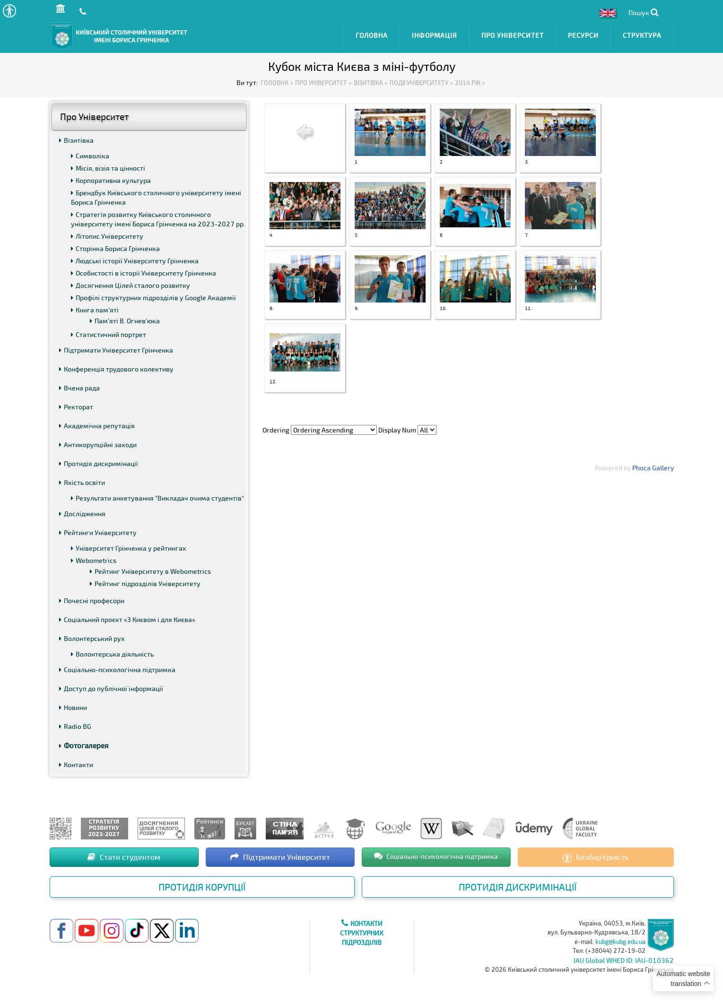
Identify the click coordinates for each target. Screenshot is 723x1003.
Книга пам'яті (95, 308)
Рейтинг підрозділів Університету (145, 582)
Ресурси (583, 34)
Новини (73, 705)
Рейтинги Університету (98, 531)
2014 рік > (470, 80)
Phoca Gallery (653, 466)
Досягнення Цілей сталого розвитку (130, 283)
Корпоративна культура (111, 178)
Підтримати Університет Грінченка (116, 348)
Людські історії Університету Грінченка (135, 259)
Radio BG (75, 724)
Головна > (277, 80)
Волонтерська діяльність (112, 652)
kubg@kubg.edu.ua (620, 939)
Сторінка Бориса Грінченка (115, 246)
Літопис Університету (107, 234)
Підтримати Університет (280, 854)
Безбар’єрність (595, 855)
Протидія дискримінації (98, 462)
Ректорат (76, 405)
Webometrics (93, 558)
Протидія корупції (201, 885)
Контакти (76, 763)
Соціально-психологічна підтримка (117, 668)
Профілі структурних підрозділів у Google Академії (153, 296)
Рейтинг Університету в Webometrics (150, 569)
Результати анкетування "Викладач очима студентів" (157, 496)
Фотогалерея (83, 743)
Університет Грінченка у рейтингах (128, 546)
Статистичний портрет (108, 333)
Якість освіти (82, 480)
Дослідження (82, 512)
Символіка (90, 154)
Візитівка (76, 138)
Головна (372, 34)
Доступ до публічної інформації (111, 687)
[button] (9, 10)
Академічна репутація (97, 424)
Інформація (434, 34)
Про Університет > (323, 80)
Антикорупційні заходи (98, 443)
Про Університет (512, 34)
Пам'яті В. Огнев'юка (125, 319)
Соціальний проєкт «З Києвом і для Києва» (127, 618)
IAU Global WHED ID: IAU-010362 (624, 958)
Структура (642, 34)
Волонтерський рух (92, 636)
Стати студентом (123, 854)
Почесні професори (91, 599)
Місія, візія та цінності (108, 166)
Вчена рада (79, 386)
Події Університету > (421, 80)
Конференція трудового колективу (116, 367)
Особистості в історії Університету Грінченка (143, 271)
